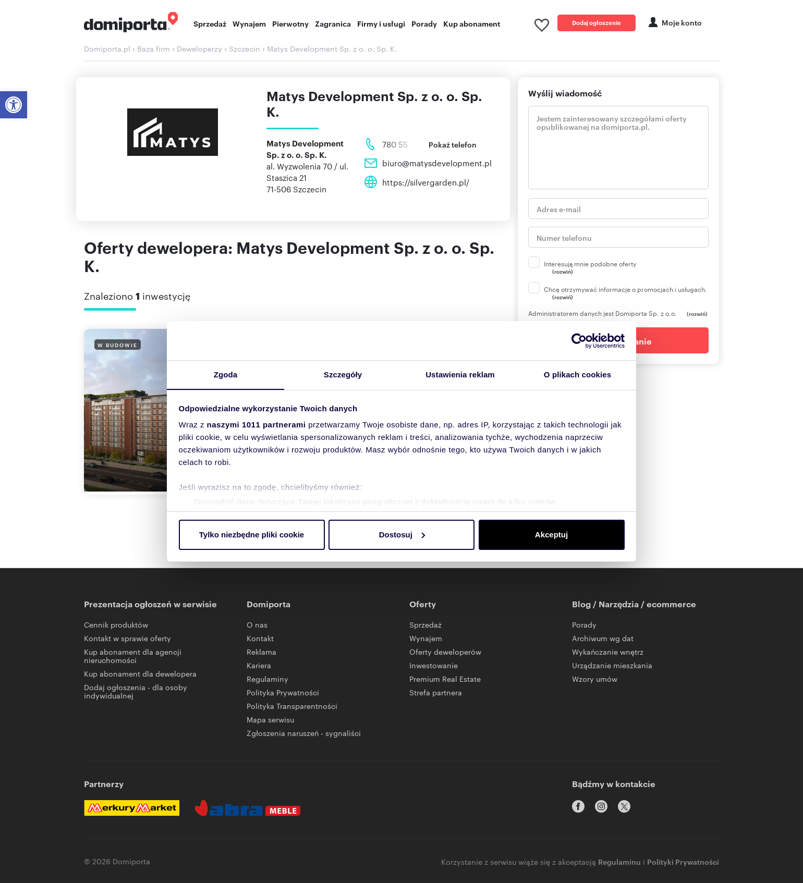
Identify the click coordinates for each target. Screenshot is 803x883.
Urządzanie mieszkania (612, 668)
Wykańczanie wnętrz (607, 654)
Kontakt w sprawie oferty (127, 640)
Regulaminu (619, 860)
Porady (424, 24)
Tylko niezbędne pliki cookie (251, 534)
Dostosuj (402, 534)
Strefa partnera (435, 695)
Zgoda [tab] (226, 374)
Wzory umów (594, 681)
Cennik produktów (116, 627)
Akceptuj (551, 534)
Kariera (259, 668)
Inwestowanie (433, 668)
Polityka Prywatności (283, 695)
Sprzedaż (209, 24)
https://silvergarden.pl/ (425, 185)
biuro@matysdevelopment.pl (437, 165)
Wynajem (249, 24)
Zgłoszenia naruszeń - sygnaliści (304, 735)
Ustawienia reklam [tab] (460, 374)
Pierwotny (290, 24)
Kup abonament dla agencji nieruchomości (132, 658)
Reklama (261, 654)
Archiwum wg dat (603, 640)
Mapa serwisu (270, 722)
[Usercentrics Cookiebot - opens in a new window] (579, 340)
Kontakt (260, 640)
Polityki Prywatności (683, 860)
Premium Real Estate (445, 681)
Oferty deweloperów (445, 654)
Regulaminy (267, 681)
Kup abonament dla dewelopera (140, 676)
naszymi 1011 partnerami (256, 425)
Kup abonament (471, 24)
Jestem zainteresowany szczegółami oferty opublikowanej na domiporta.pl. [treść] (618, 150)
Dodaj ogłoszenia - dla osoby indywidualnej (135, 693)
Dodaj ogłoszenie (596, 23)
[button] (13, 104)
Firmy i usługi (381, 24)
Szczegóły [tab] (343, 374)
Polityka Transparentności (292, 708)
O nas (257, 627)
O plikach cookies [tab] (577, 374)
